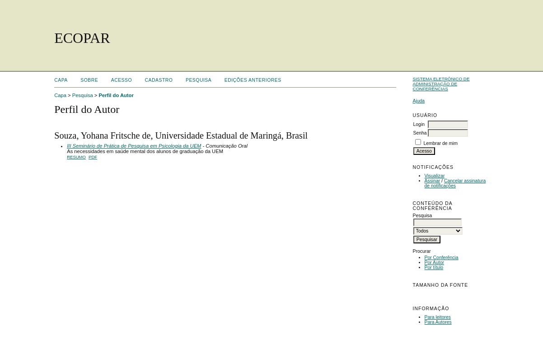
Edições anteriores (253, 80)
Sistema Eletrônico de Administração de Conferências (441, 83)
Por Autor (434, 262)
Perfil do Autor (115, 95)
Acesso (121, 80)
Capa (61, 80)
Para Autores (438, 322)
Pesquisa (198, 80)
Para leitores (438, 317)
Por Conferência (442, 257)
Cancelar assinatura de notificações (455, 183)
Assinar (432, 180)
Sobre (89, 80)
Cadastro (159, 80)
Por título (434, 267)
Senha (420, 132)
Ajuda (419, 100)
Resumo (76, 156)
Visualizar (435, 175)
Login (419, 124)
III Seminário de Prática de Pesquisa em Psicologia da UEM (134, 146)
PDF (93, 156)
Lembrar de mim (440, 143)
